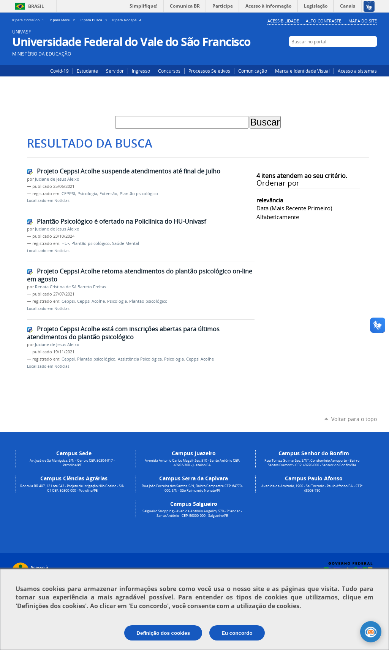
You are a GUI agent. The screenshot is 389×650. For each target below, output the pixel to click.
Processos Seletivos (209, 71)
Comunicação (252, 71)
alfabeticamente (277, 217)
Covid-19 (59, 71)
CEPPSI (68, 193)
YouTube (372, 56)
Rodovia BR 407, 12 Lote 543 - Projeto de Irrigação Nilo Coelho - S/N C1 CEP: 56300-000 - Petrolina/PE (72, 488)
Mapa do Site (362, 21)
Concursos (169, 71)
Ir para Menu (63, 20)
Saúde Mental (125, 243)
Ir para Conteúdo (29, 20)
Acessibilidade (283, 21)
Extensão (108, 193)
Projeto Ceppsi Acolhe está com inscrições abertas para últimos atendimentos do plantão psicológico (123, 333)
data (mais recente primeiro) (294, 208)
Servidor (115, 71)
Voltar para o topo (354, 419)
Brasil (36, 6)
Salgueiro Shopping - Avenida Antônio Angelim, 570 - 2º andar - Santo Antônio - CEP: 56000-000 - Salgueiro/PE (192, 513)
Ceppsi (68, 301)
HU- (65, 243)
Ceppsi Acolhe (91, 301)
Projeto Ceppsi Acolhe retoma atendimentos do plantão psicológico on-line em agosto (139, 275)
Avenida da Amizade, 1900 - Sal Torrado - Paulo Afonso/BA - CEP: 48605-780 (311, 488)
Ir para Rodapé (127, 20)
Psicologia (87, 193)
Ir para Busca (95, 20)
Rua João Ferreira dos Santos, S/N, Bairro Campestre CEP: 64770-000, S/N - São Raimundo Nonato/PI (192, 488)
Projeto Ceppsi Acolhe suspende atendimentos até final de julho (128, 171)
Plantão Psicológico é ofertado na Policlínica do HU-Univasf (121, 221)
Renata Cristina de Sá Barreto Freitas (70, 286)
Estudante (87, 71)
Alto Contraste (323, 21)
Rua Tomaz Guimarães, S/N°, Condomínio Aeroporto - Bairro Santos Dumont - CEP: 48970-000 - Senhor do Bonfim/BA (311, 462)
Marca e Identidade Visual (302, 71)
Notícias (62, 200)
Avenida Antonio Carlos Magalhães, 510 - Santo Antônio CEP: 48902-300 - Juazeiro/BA (192, 462)
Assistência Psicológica (140, 359)
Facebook (360, 56)
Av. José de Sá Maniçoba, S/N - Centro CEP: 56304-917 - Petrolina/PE (72, 462)
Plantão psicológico (139, 193)
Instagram (349, 56)
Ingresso (141, 71)
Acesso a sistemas (357, 71)
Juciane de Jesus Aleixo (57, 179)
